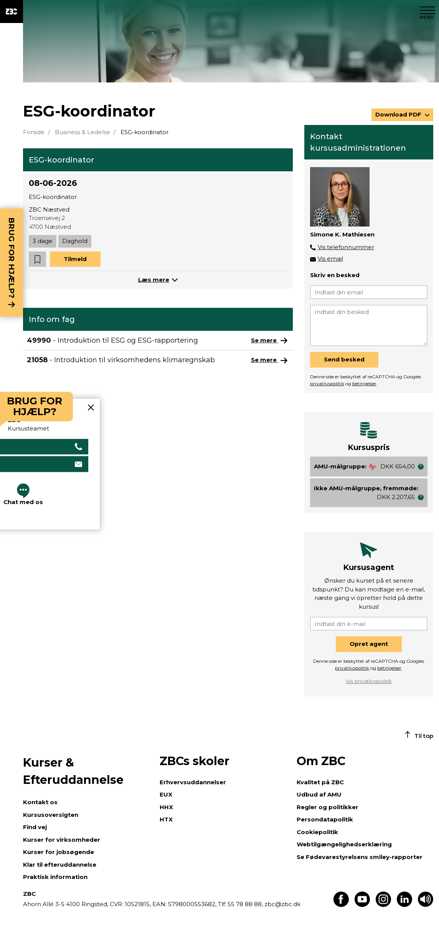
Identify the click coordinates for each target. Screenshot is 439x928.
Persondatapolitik (325, 819)
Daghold (74, 241)
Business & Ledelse (82, 132)
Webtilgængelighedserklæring (344, 844)
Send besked (344, 359)
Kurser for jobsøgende (58, 852)
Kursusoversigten (50, 814)
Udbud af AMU (319, 794)
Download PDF (399, 114)
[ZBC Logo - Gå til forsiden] (11, 11)
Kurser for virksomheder (61, 839)
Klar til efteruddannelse (59, 864)
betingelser (364, 383)
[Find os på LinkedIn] (404, 904)
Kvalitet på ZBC (320, 782)
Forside (34, 132)
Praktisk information (55, 876)
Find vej (35, 827)
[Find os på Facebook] (341, 904)
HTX (166, 819)
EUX (166, 794)
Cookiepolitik (317, 832)
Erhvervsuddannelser (193, 782)
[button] (37, 259)
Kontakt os (40, 802)
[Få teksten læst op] (425, 904)
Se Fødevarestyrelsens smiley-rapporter (359, 857)
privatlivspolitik (327, 383)
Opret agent (369, 643)
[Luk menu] (427, 11)
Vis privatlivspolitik (369, 681)
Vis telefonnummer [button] (346, 247)
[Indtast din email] (368, 292)
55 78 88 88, (245, 904)
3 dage (43, 241)
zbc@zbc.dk (282, 904)
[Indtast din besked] (368, 325)
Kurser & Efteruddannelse (73, 771)
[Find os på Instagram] (383, 904)
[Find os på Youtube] (362, 904)
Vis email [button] (330, 258)
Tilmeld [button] (75, 259)
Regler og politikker (327, 807)
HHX (166, 807)
